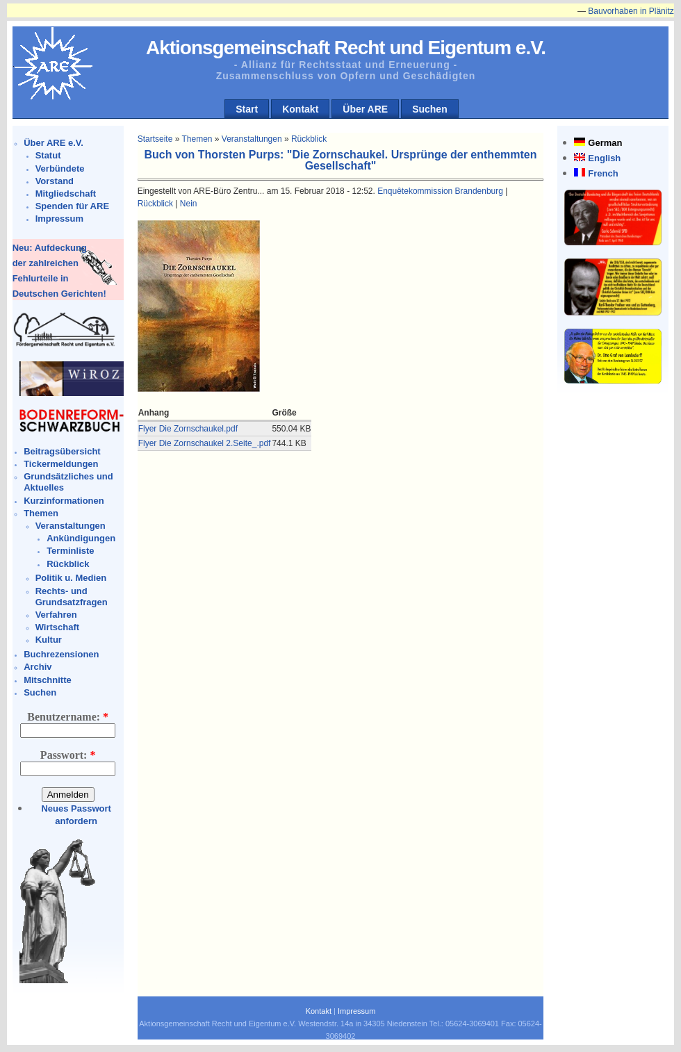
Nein (188, 203)
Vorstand (54, 181)
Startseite (155, 139)
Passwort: (68, 755)
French (603, 173)
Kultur (48, 639)
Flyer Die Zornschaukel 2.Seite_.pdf (204, 443)
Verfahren (56, 614)
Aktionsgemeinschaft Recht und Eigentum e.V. (345, 47)
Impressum (59, 218)
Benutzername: (67, 717)
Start (247, 109)
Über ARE (365, 109)
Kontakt (300, 109)
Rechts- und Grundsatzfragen (71, 596)
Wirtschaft (57, 627)
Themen (41, 513)
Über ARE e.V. (53, 143)
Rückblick (68, 564)
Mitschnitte (48, 680)
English (604, 158)
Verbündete (60, 168)
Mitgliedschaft (65, 193)
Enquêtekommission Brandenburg (440, 191)
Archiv (37, 666)
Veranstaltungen (70, 525)
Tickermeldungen (61, 464)
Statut (48, 155)
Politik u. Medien (71, 578)
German (605, 143)
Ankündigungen (81, 538)
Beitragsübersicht (62, 451)
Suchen (430, 109)
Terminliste (70, 550)
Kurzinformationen (64, 500)
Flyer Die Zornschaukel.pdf (188, 429)
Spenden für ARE (72, 206)
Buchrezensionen (61, 654)
